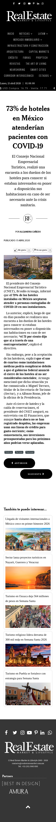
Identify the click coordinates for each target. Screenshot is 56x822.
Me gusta (22, 250)
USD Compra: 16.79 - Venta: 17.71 (23, 88)
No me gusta (41, 250)
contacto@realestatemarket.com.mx (28, 764)
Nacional (30, 452)
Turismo (19, 452)
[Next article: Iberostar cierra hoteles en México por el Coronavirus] (36, 474)
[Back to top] (28, 807)
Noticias (8, 452)
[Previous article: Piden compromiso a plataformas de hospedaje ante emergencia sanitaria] (19, 463)
